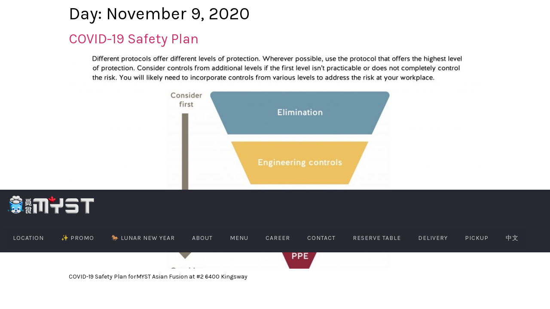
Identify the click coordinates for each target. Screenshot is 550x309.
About (202, 238)
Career (278, 238)
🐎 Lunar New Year (143, 238)
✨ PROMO (77, 238)
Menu (239, 238)
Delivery (433, 238)
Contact (321, 238)
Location (28, 238)
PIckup (477, 238)
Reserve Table (377, 238)
